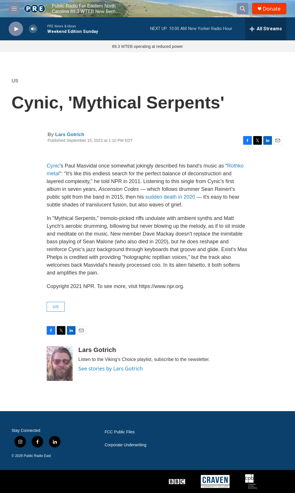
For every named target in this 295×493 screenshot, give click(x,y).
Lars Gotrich (69, 134)
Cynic (53, 166)
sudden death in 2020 (170, 197)
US (15, 81)
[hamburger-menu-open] (14, 8)
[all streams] (265, 28)
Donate (272, 9)
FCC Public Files (120, 432)
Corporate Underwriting (125, 445)
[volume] (33, 28)
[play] (15, 29)
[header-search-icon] (242, 8)
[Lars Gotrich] (60, 363)
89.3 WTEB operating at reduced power (147, 46)
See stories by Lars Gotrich (110, 368)
